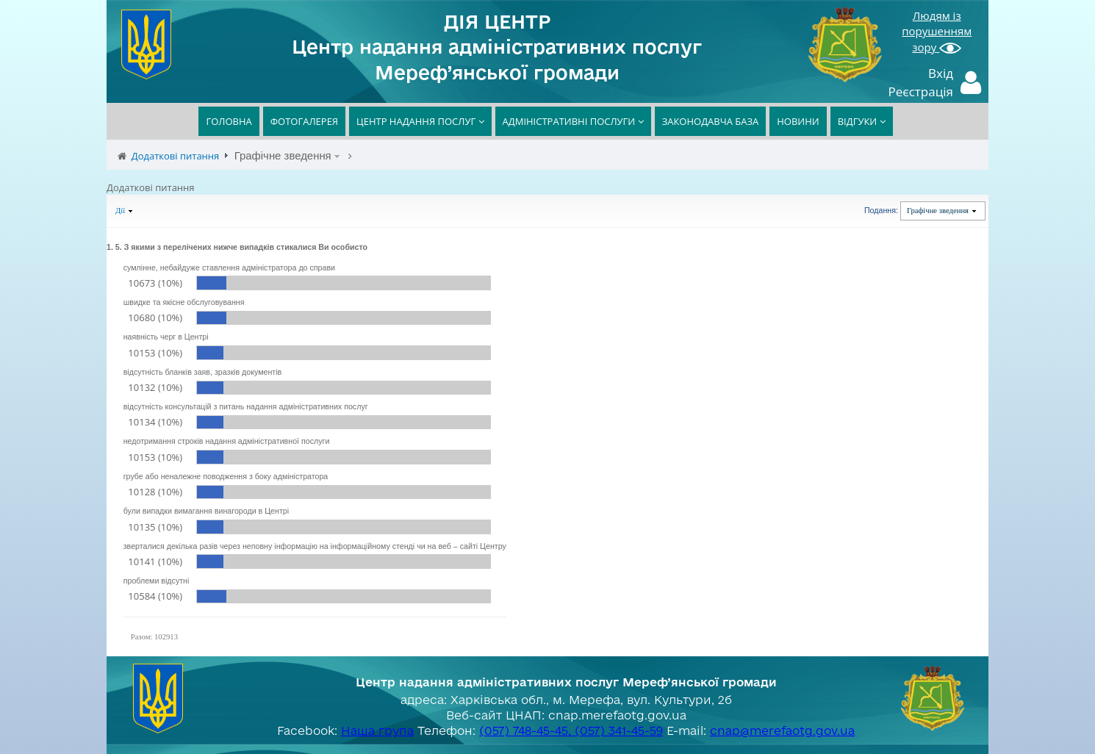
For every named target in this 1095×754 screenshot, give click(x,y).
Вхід (940, 73)
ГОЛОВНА (228, 121)
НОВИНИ (798, 121)
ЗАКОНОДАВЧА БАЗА (710, 121)
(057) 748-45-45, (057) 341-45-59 (571, 730)
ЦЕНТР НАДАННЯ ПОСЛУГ (420, 121)
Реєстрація (921, 91)
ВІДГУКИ (862, 121)
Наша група (377, 730)
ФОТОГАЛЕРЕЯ (304, 121)
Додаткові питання (176, 155)
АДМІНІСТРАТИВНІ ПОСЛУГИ (573, 121)
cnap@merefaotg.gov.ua (782, 730)
